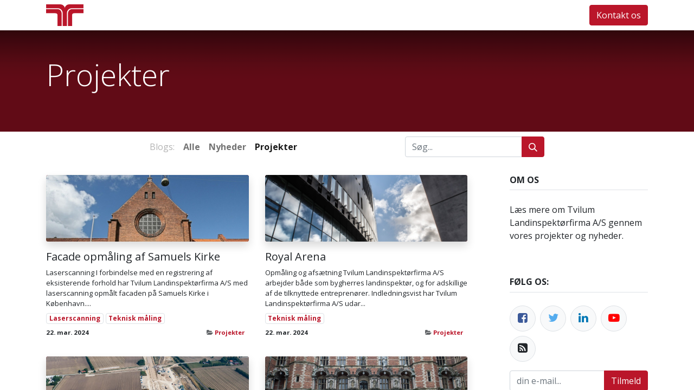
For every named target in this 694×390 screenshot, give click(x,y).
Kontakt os (618, 15)
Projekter (230, 332)
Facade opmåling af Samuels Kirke (133, 256)
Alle (191, 147)
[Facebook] (523, 319)
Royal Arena (295, 256)
